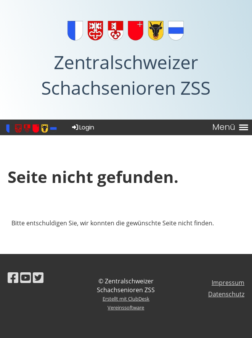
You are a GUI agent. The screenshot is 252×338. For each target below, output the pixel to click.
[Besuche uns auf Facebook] (13, 277)
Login (82, 127)
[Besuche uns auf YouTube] (25, 277)
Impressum (228, 282)
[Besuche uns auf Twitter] (38, 277)
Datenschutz (226, 294)
